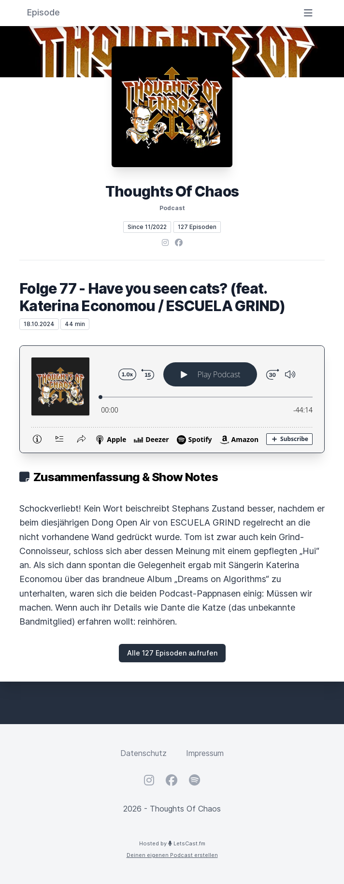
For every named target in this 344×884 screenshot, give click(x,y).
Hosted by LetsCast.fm (172, 843)
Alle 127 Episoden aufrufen (172, 653)
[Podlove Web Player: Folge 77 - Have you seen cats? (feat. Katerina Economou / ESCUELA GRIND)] (172, 399)
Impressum (205, 753)
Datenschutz (143, 753)
